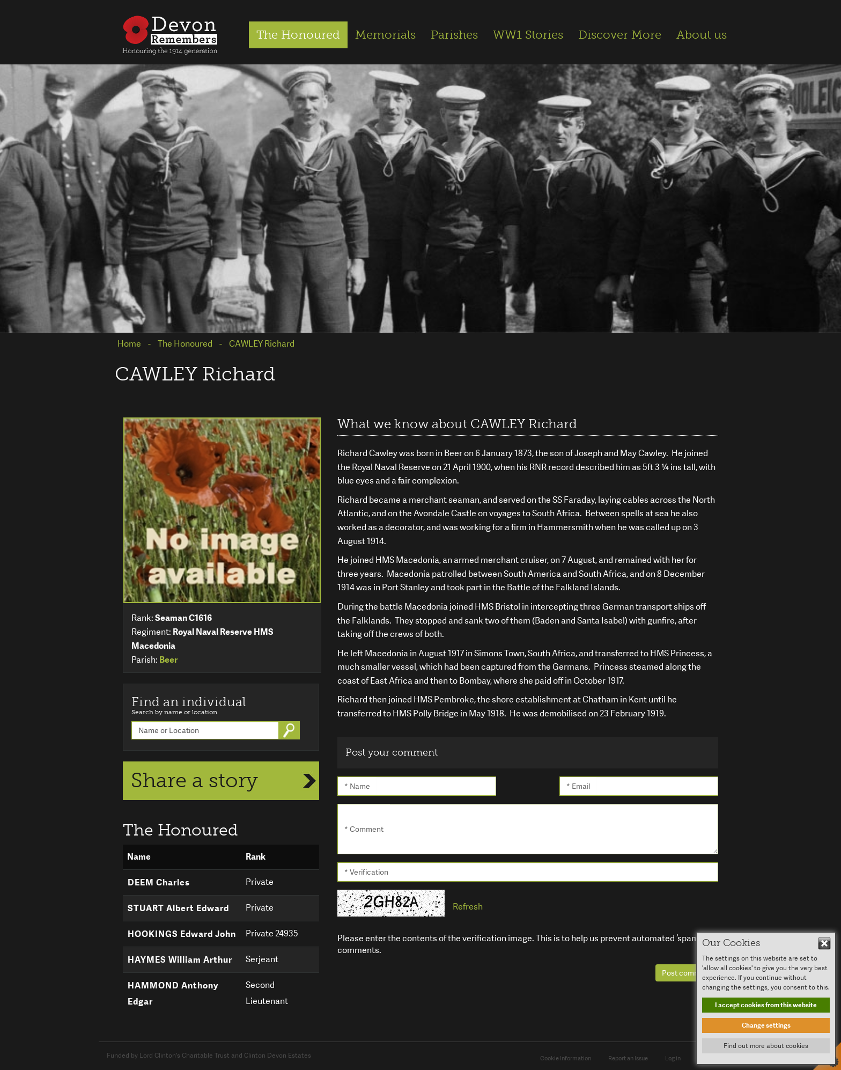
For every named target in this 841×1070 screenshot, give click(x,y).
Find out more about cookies (766, 1046)
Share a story (194, 780)
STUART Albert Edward (178, 908)
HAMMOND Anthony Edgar (173, 993)
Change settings (766, 1025)
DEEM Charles (159, 882)
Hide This (824, 943)
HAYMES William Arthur (180, 959)
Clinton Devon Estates (277, 1055)
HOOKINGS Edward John (182, 934)
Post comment (687, 973)
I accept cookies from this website (766, 1005)
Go (290, 730)
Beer (168, 659)
